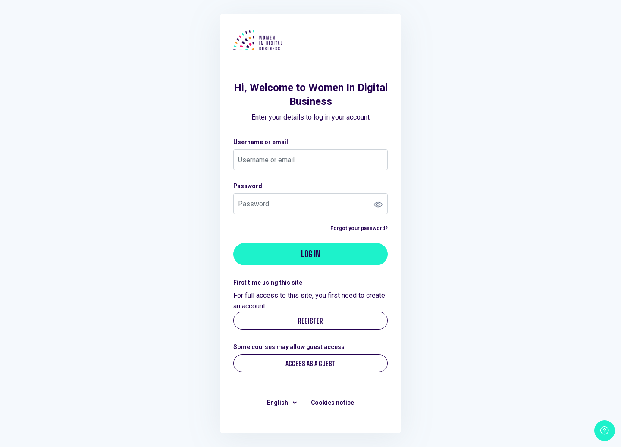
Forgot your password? (359, 228)
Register (310, 321)
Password (247, 186)
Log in (310, 254)
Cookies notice (332, 402)
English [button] (278, 402)
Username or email (260, 142)
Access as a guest (310, 363)
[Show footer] (604, 430)
